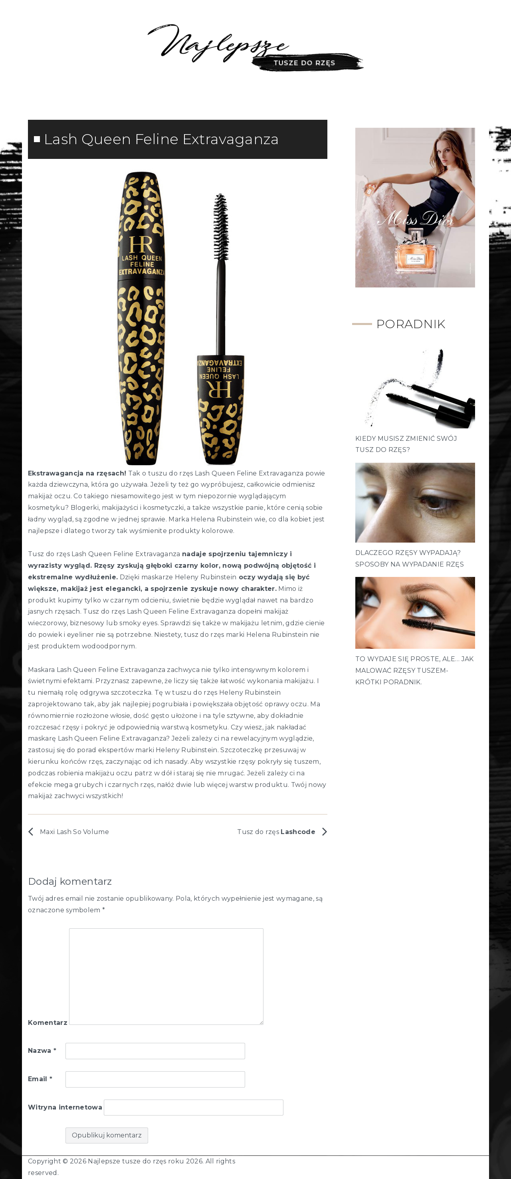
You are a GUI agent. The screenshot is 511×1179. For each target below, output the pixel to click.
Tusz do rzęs (276, 832)
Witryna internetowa (65, 1107)
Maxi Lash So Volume (74, 832)
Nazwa (42, 1050)
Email (40, 1079)
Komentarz (47, 1022)
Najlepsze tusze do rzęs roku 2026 (145, 1161)
